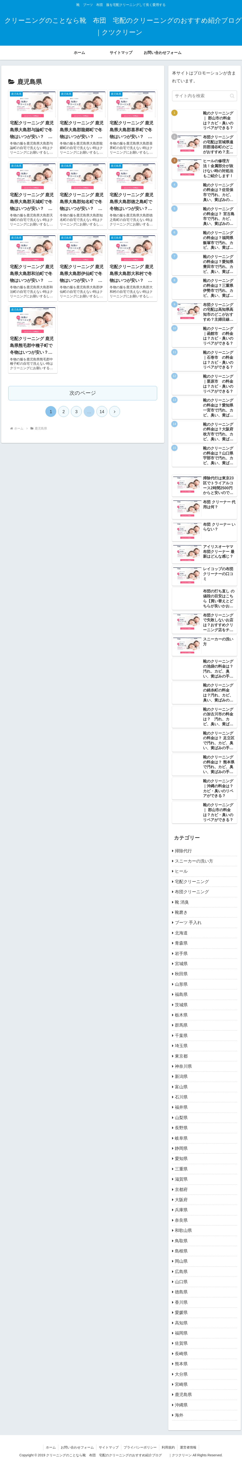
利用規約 (168, 1447)
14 (101, 411)
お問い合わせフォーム (77, 1447)
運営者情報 (188, 1447)
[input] (204, 96)
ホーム (51, 1447)
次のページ (82, 393)
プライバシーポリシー (140, 1447)
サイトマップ (109, 1447)
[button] (232, 96)
